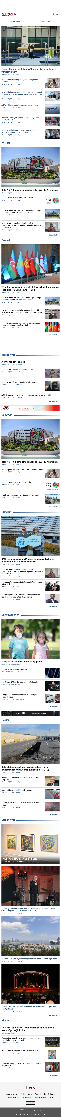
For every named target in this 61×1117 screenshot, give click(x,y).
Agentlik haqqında (12, 1094)
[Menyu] (57, 14)
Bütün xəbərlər (53, 235)
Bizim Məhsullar (49, 1094)
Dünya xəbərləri (10, 614)
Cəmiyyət (6, 414)
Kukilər (51, 1097)
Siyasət (5, 240)
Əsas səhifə (15, 21)
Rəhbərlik (38, 1094)
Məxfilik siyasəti (40, 1097)
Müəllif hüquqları (13, 1097)
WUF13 (5, 143)
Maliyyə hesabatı (26, 1094)
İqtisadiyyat (8, 354)
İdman (5, 1020)
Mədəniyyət (8, 819)
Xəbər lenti (46, 21)
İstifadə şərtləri (27, 1097)
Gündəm (6, 511)
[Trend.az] (8, 14)
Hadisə (5, 719)
